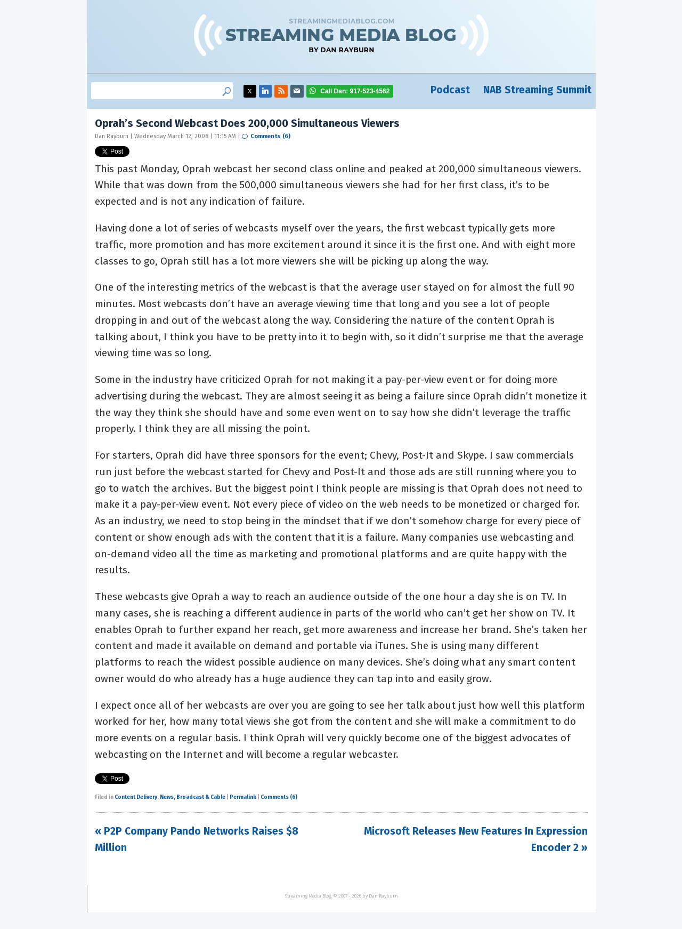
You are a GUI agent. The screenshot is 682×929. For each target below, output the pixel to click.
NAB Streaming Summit (537, 90)
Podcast (450, 90)
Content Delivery (136, 797)
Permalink (243, 797)
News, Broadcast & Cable (192, 797)
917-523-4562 (354, 91)
